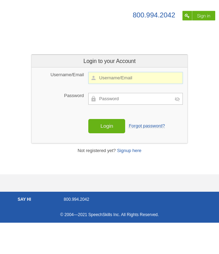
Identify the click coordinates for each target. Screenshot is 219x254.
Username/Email (67, 74)
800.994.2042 (154, 15)
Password (74, 95)
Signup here (129, 150)
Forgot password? (147, 125)
